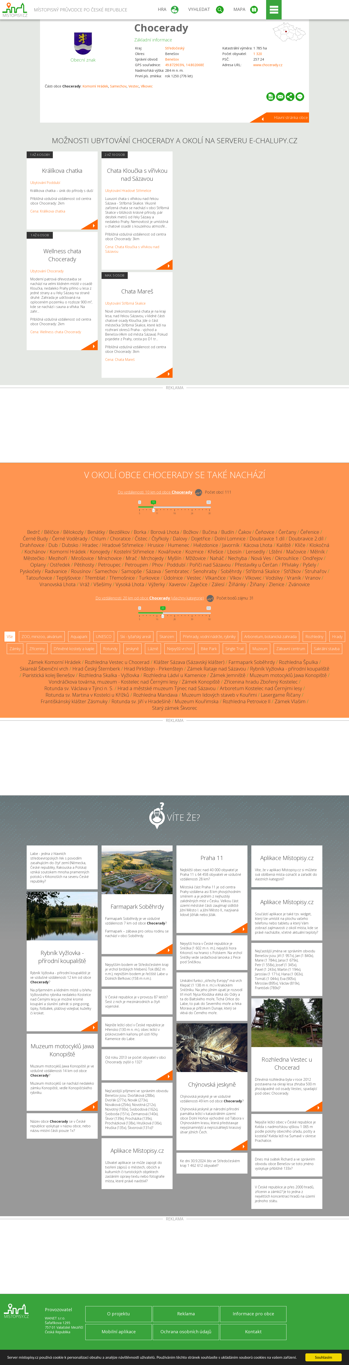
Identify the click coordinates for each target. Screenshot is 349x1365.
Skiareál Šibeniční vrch (44, 668)
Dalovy (180, 538)
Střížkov (292, 571)
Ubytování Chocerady (46, 271)
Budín (227, 532)
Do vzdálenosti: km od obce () (149, 598)
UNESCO (103, 636)
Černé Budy (35, 538)
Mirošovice (82, 558)
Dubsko (70, 545)
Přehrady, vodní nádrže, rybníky (209, 636)
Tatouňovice (39, 578)
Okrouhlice (287, 558)
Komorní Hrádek (95, 86)
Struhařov (315, 571)
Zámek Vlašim (290, 701)
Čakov (244, 532)
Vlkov (235, 578)
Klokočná (319, 545)
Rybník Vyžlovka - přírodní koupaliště (289, 668)
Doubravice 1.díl (267, 538)
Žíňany (257, 584)
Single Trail (234, 648)
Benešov (172, 59)
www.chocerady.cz (267, 65)
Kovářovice (169, 551)
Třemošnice (122, 578)
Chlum (98, 538)
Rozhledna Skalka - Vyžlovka (109, 675)
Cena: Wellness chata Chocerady (55, 332)
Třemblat (95, 578)
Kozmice (194, 551)
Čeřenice (309, 532)
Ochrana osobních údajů (185, 1331)
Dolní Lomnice (230, 538)
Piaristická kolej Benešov (49, 675)
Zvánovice (299, 584)
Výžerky (156, 584)
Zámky (15, 648)
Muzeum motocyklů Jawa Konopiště (288, 675)
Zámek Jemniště (228, 675)
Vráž (84, 584)
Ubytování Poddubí (45, 182)
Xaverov (177, 584)
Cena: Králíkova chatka (47, 211)
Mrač (131, 558)
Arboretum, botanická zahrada (270, 636)
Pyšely (309, 564)
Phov (157, 564)
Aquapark (79, 636)
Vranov (312, 578)
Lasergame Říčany (281, 695)
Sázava (153, 571)
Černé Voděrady (69, 538)
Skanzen (166, 636)
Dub (53, 545)
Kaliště (284, 545)
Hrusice (156, 545)
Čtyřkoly (160, 538)
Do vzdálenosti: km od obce (155, 492)
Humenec (178, 545)
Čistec (141, 538)
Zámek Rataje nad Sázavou (216, 668)
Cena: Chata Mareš (120, 359)
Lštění (275, 551)
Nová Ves (261, 558)
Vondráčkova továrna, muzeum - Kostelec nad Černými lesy (113, 682)
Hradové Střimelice (122, 545)
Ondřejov (313, 558)
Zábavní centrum (290, 648)
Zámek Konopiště (201, 682)
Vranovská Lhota (58, 584)
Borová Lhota (165, 532)
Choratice (120, 538)
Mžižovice (196, 558)
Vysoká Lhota (130, 584)
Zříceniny (37, 648)
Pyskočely (30, 571)
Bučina (209, 532)
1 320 (257, 53)
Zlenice (276, 584)
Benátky (96, 532)
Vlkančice (215, 578)
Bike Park (209, 648)
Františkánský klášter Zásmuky (74, 701)
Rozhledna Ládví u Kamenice (174, 675)
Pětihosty (84, 564)
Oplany (38, 564)
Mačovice (296, 551)
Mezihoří (57, 558)
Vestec (133, 86)
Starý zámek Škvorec (174, 708)
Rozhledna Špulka (298, 662)
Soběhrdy (231, 571)
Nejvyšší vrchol (179, 648)
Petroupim (136, 564)
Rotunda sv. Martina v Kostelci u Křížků (87, 695)
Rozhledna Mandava (155, 695)
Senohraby (205, 571)
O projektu (118, 1314)
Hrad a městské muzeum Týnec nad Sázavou (167, 688)
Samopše (131, 571)
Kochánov (35, 551)
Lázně (153, 648)
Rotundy (110, 648)
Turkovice (149, 578)
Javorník (230, 545)
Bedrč (33, 532)
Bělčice (51, 532)
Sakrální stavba (327, 648)
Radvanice (56, 571)
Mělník (317, 551)
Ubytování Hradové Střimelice (128, 190)
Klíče (300, 545)
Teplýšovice (68, 578)
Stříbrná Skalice (263, 571)
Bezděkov (119, 532)
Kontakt (253, 1331)
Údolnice (173, 578)
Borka (140, 532)
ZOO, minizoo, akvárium (42, 636)
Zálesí (218, 584)
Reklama (186, 1314)
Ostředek (60, 564)
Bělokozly (73, 532)
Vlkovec (147, 86)
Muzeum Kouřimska (197, 701)
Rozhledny (314, 636)
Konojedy (100, 551)
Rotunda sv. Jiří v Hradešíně (141, 701)
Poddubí (176, 564)
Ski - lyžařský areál (135, 636)
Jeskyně (132, 648)
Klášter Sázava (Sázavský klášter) (189, 662)
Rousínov (81, 571)
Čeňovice (264, 532)
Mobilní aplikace (119, 1331)
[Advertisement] (174, 426)
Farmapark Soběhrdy (252, 662)
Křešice (215, 551)
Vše (10, 636)
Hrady (337, 636)
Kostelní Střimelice (134, 551)
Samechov (118, 86)
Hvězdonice (205, 545)
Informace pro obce (253, 1314)
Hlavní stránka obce (291, 117)
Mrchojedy (152, 558)
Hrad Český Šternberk (96, 668)
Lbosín (234, 551)
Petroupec (109, 564)
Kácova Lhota (258, 545)
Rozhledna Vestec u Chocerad (117, 662)
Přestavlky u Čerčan (256, 564)
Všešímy (102, 584)
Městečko (34, 558)
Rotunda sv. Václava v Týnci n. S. (78, 688)
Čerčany (287, 532)
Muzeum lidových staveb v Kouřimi (219, 695)
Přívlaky (290, 564)
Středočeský (174, 48)
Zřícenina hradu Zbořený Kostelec (261, 682)
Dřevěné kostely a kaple (74, 648)
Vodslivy (274, 578)
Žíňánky (237, 584)
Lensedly (255, 551)
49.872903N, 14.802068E (184, 65)
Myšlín (175, 558)
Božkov (190, 532)
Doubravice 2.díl (306, 538)
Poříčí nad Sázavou (210, 564)
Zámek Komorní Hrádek (54, 662)
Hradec (90, 545)
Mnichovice (110, 558)
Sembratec (177, 571)
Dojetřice (200, 538)
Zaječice (198, 584)
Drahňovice (32, 545)
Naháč (217, 558)
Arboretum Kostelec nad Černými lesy (261, 688)
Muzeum (260, 648)
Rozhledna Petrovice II (246, 701)
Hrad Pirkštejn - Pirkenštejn (153, 668)
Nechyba (237, 558)
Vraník (294, 578)
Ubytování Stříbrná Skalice (125, 303)
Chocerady (161, 27)
